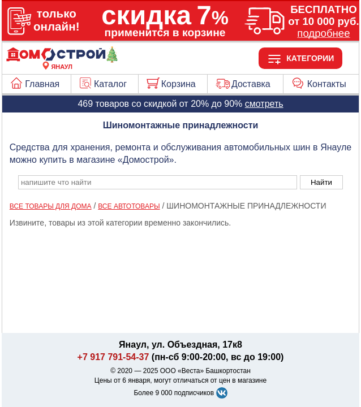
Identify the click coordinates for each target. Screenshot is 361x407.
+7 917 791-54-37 (113, 357)
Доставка (250, 84)
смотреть (264, 104)
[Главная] (61, 59)
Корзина (178, 84)
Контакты (326, 84)
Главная (42, 84)
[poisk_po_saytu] (157, 182)
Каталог (110, 84)
